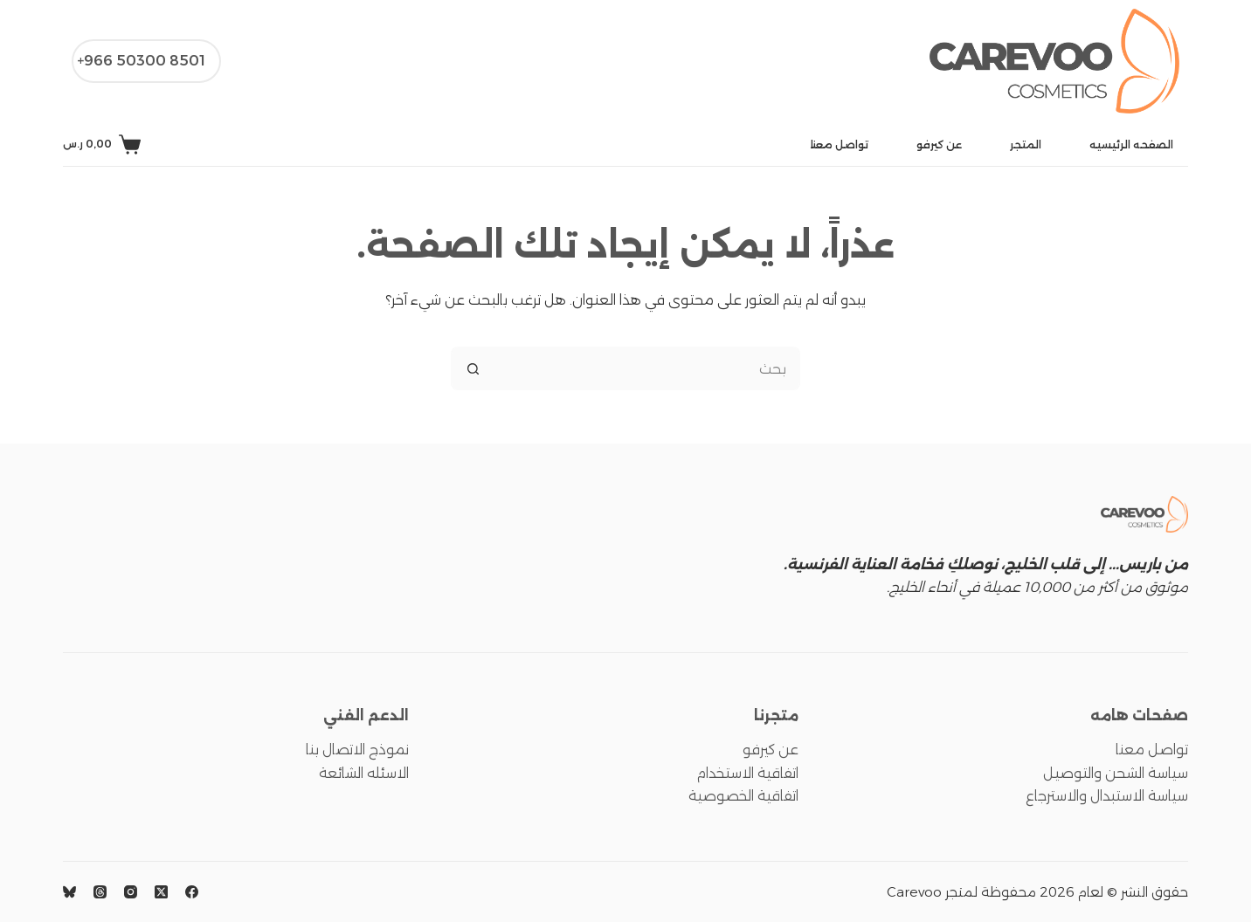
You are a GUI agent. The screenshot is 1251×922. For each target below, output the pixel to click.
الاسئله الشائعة (364, 773)
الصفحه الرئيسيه (1131, 144)
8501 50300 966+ (141, 60)
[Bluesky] (69, 891)
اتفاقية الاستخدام (747, 773)
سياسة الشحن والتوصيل (1115, 773)
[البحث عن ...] (647, 368)
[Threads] (100, 891)
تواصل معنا (839, 144)
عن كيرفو (939, 144)
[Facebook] (191, 891)
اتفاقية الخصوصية (743, 796)
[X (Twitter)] (161, 891)
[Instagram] (130, 891)
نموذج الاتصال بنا (357, 749)
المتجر (1025, 144)
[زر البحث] (472, 368)
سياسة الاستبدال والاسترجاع (1107, 796)
